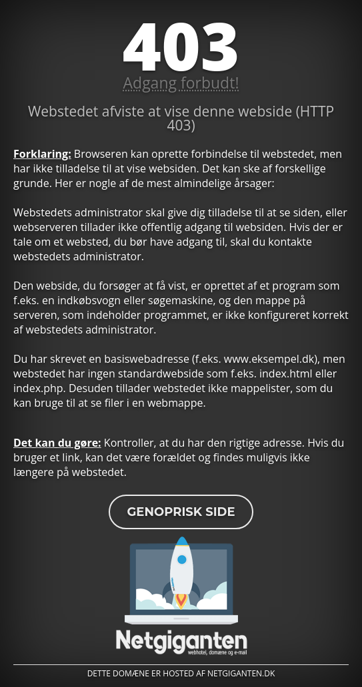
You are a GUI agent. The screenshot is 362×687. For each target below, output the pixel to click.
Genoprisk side (181, 512)
